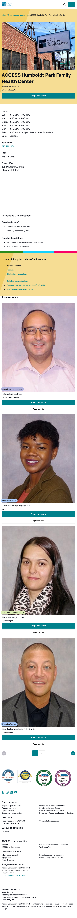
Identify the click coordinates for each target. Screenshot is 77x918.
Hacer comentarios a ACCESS (13, 875)
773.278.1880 (8, 146)
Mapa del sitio (7, 892)
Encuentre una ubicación (12, 813)
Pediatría (10, 270)
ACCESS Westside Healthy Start (20, 289)
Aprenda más (38, 409)
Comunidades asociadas (49, 821)
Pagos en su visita (9, 808)
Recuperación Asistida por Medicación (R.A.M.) (26, 285)
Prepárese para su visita (11, 805)
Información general (10, 855)
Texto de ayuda (8, 899)
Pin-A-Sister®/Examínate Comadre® (53, 844)
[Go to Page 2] (42, 753)
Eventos (5, 844)
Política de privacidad (11, 890)
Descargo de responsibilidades (14, 895)
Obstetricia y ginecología (17, 274)
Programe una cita (38, 402)
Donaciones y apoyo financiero (51, 857)
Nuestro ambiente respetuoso (51, 810)
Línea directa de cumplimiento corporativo (19, 897)
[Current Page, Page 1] (35, 753)
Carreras (5, 831)
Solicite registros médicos (49, 808)
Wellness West (45, 847)
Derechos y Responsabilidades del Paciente (56, 813)
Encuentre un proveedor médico (52, 805)
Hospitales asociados (10, 823)
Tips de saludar (8, 810)
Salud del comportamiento (17, 281)
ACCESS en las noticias (11, 847)
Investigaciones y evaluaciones (51, 855)
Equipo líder (6, 857)
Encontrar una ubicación (18, 15)
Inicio (4, 15)
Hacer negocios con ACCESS (13, 821)
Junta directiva (8, 860)
